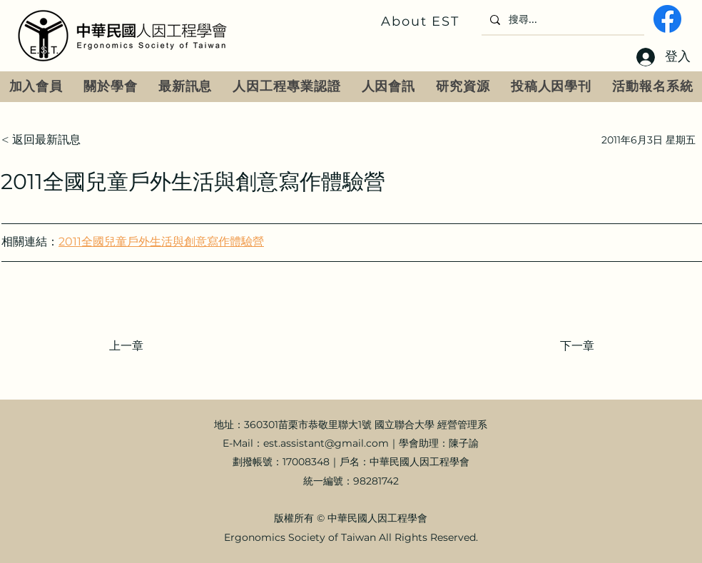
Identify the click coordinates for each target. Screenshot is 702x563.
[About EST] (421, 21)
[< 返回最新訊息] (48, 140)
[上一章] (156, 346)
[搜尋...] (561, 19)
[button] (111, 86)
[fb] (667, 19)
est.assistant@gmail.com (326, 443)
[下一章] (558, 346)
